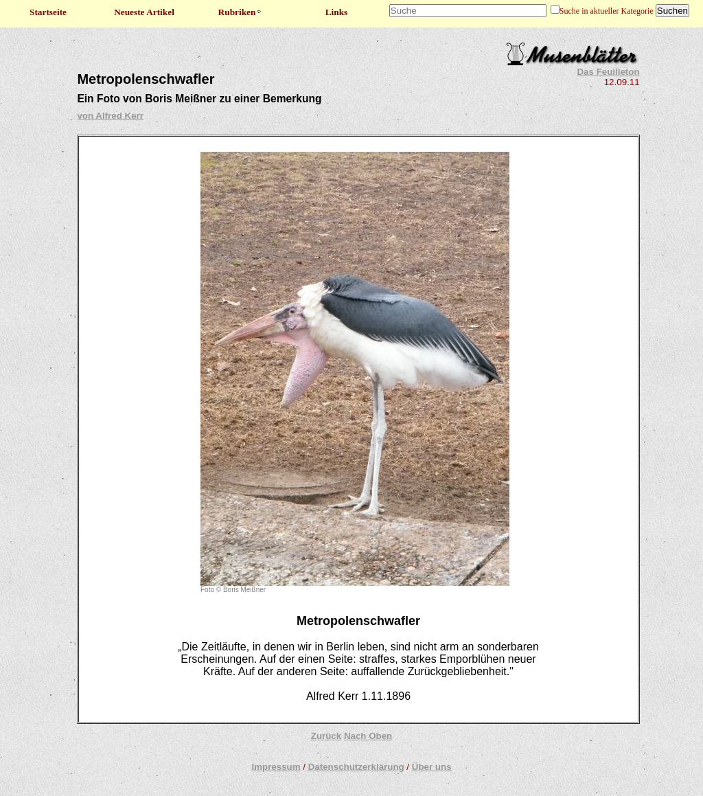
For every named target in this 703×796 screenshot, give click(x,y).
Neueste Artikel (144, 12)
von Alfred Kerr (110, 116)
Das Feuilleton (608, 72)
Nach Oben (368, 736)
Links (336, 12)
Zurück (326, 736)
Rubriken (240, 12)
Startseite (48, 12)
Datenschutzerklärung (356, 767)
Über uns (432, 767)
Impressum (275, 767)
